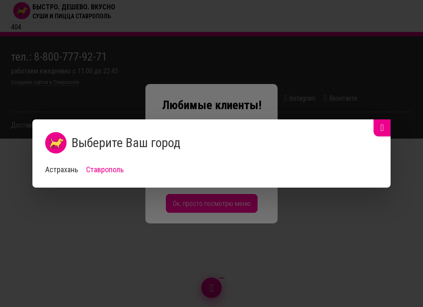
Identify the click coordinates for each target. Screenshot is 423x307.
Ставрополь (105, 169)
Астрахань (61, 169)
